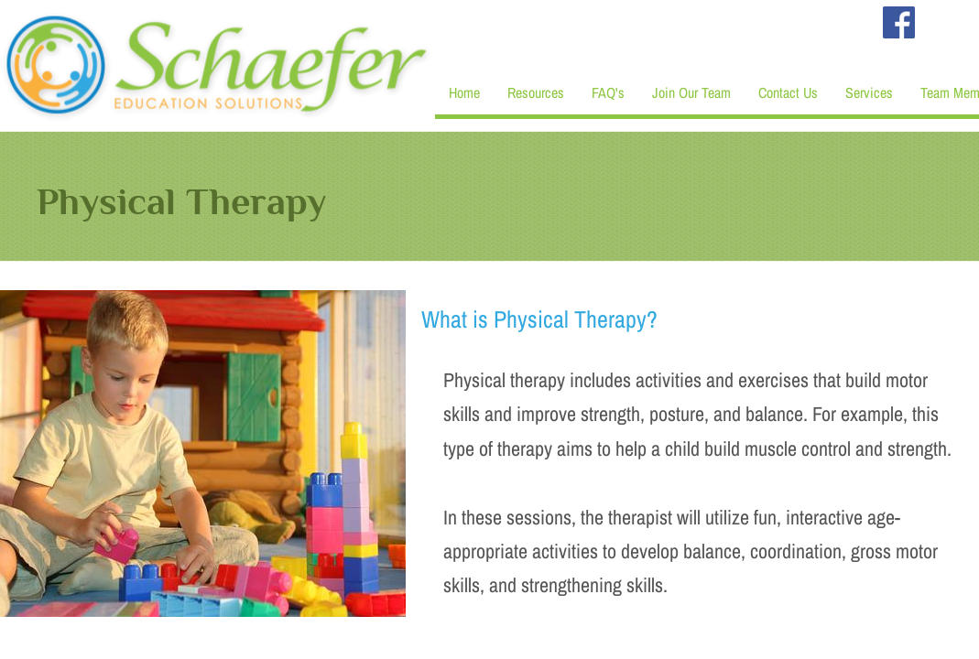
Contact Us (788, 92)
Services (869, 92)
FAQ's (608, 92)
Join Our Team (691, 92)
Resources (535, 92)
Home (464, 92)
